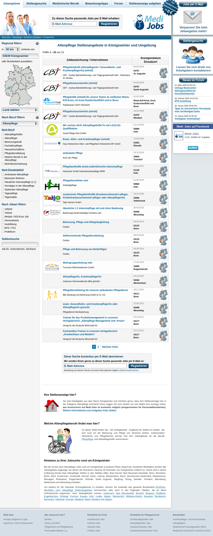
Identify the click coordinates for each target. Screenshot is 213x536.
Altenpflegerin (179, 523)
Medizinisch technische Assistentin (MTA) (192, 530)
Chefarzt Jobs (93, 530)
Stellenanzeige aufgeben (145, 3)
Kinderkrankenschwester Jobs (144, 530)
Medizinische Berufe (66, 3)
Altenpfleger (87, 439)
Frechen (74, 496)
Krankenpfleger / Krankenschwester (189, 519)
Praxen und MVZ (52, 523)
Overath (69, 499)
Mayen (107, 496)
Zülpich (108, 499)
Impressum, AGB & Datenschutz (18, 523)
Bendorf (140, 493)
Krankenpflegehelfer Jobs (141, 519)
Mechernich (118, 496)
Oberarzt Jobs (93, 527)
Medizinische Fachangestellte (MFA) (189, 527)
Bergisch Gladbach (155, 493)
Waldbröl (79, 499)
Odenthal (59, 499)
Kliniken (48, 519)
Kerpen (83, 496)
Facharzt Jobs (93, 523)
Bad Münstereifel (125, 493)
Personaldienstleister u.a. (56, 530)
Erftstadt (64, 496)
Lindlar (99, 496)
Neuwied (148, 496)
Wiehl (87, 499)
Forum (118, 3)
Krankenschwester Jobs (141, 527)
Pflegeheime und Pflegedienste (59, 527)
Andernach (108, 493)
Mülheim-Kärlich (134, 496)
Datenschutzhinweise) (129, 370)
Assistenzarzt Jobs (95, 519)
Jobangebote (11, 3)
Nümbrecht (160, 496)
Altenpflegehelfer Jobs (140, 523)
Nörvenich (49, 499)
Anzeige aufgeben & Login (15, 519)
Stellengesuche (36, 3)
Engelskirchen (51, 496)
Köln (91, 496)
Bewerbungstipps (96, 3)
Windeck (95, 499)
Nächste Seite (110, 346)
